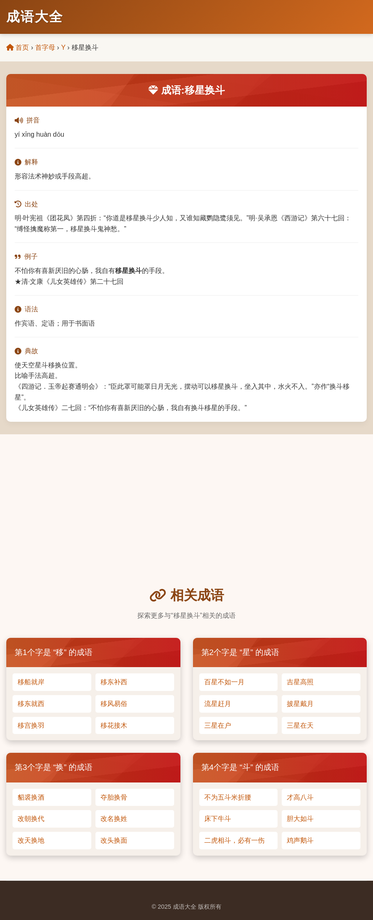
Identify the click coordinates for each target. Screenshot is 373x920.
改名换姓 (113, 818)
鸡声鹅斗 (300, 840)
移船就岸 (31, 682)
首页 (17, 47)
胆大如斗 (300, 818)
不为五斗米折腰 (227, 797)
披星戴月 (300, 703)
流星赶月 (217, 703)
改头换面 (113, 840)
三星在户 (217, 725)
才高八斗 (300, 797)
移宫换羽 (31, 725)
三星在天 (300, 725)
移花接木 (113, 725)
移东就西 (31, 703)
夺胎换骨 (113, 797)
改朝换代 (31, 818)
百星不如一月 (224, 682)
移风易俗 (113, 703)
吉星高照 (300, 682)
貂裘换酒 (31, 797)
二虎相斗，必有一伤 (234, 840)
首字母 (45, 47)
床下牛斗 (217, 818)
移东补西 (113, 682)
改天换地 (31, 840)
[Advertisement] (186, 522)
